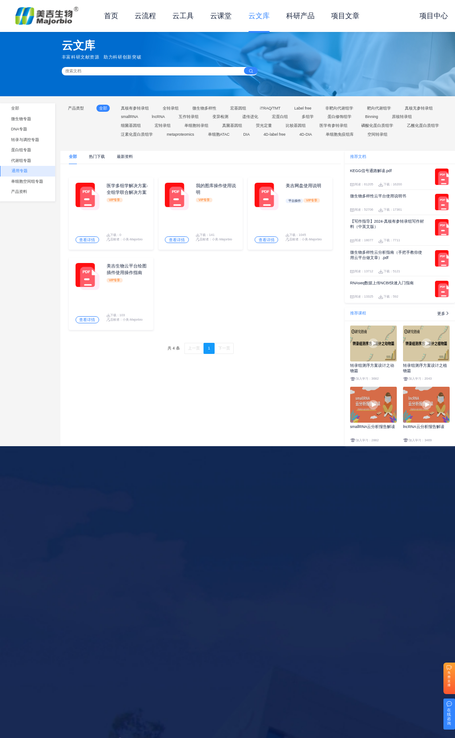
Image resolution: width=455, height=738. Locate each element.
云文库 (259, 16)
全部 (15, 108)
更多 (443, 313)
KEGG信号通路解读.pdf (371, 171)
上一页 (194, 350)
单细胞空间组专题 (27, 181)
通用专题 (20, 171)
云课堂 (220, 16)
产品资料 (19, 191)
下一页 (224, 350)
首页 (111, 16)
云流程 (145, 16)
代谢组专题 (21, 160)
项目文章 (345, 16)
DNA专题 (19, 129)
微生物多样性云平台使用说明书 (378, 196)
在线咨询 (449, 717)
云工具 (183, 16)
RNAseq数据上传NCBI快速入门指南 (382, 283)
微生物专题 (21, 119)
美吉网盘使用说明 (303, 186)
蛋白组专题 (21, 150)
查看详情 (88, 241)
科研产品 (300, 16)
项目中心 (433, 16)
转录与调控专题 (25, 139)
